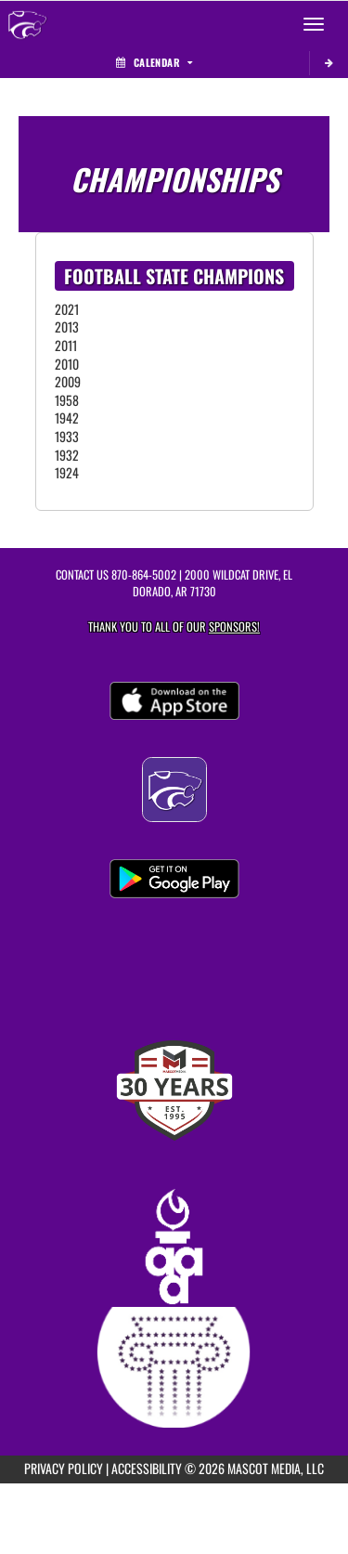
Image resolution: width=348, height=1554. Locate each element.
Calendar (154, 62)
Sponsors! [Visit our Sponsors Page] (234, 626)
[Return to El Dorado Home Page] (28, 24)
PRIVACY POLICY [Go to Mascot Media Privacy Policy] (63, 1468)
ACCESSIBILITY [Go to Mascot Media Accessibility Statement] (146, 1468)
